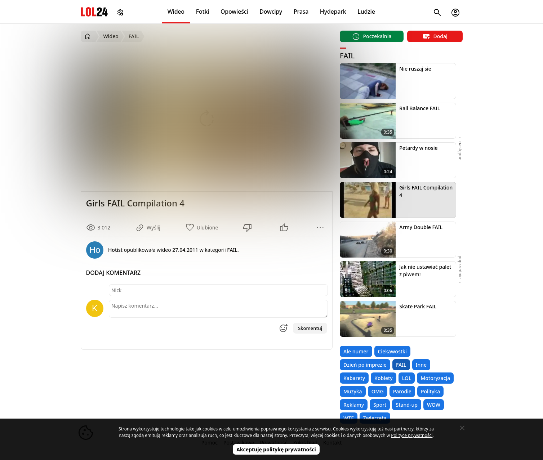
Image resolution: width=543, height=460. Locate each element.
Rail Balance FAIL (419, 108)
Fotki (202, 11)
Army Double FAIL (420, 227)
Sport (379, 404)
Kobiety (383, 378)
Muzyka (352, 391)
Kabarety (354, 378)
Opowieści (234, 11)
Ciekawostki (392, 351)
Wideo (176, 11)
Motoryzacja (435, 378)
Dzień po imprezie (365, 364)
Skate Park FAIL (417, 306)
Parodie (402, 391)
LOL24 (94, 11)
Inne (421, 364)
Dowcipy (270, 11)
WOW (433, 404)
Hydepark (333, 11)
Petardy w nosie (418, 147)
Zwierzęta (375, 418)
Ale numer (355, 351)
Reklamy (353, 404)
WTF (348, 418)
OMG (377, 391)
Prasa (301, 11)
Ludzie (366, 11)
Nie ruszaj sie (415, 68)
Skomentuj (310, 328)
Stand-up (406, 404)
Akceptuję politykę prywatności (276, 449)
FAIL (401, 364)
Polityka (430, 391)
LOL (406, 378)
